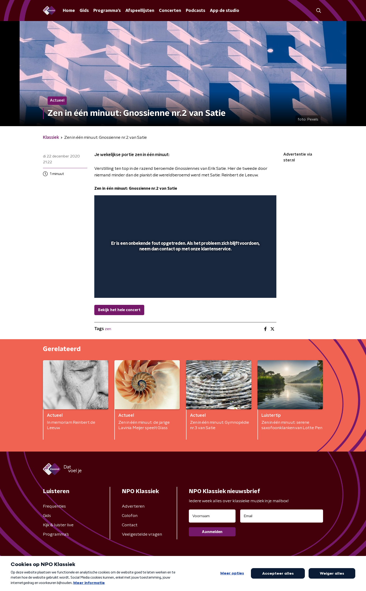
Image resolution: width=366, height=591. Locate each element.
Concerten (170, 11)
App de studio (224, 11)
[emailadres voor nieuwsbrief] (281, 516)
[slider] (185, 275)
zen (108, 329)
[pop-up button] (255, 287)
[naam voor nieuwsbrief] (212, 516)
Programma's (107, 11)
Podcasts (195, 11)
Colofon (129, 516)
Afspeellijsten (139, 11)
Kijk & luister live (58, 525)
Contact (129, 525)
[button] (318, 10)
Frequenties (54, 506)
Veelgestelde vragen (142, 534)
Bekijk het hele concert (119, 310)
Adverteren (133, 506)
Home (69, 11)
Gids (84, 11)
